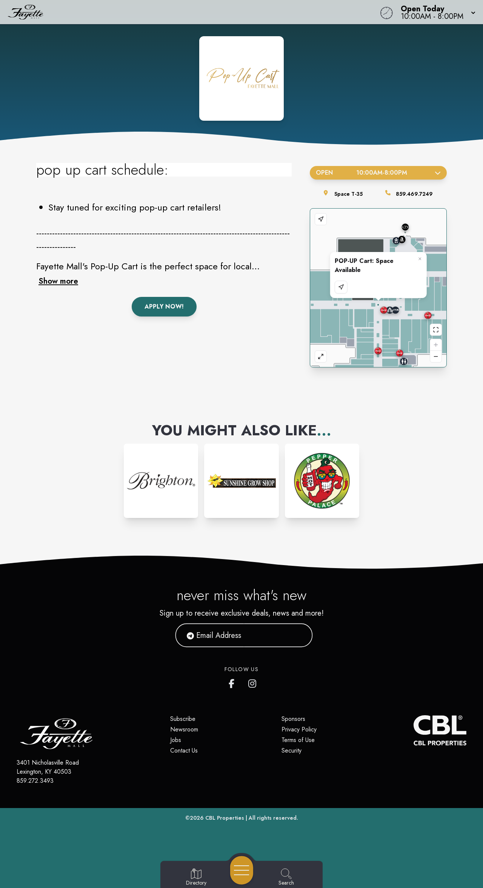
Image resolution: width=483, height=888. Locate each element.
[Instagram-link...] (161, 481)
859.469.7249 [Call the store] (414, 194)
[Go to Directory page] (196, 877)
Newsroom (184, 729)
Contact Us (184, 750)
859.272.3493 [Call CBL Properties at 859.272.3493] (35, 780)
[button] (436, 12)
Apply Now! (164, 306)
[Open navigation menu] (241, 870)
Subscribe (182, 718)
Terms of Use (298, 740)
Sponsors (293, 718)
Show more (58, 281)
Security (291, 750)
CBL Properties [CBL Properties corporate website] (224, 818)
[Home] (182, 12)
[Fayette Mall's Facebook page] (233, 682)
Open (378, 172)
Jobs (175, 740)
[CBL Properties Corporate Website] (413, 730)
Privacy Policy (299, 729)
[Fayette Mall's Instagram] (253, 682)
